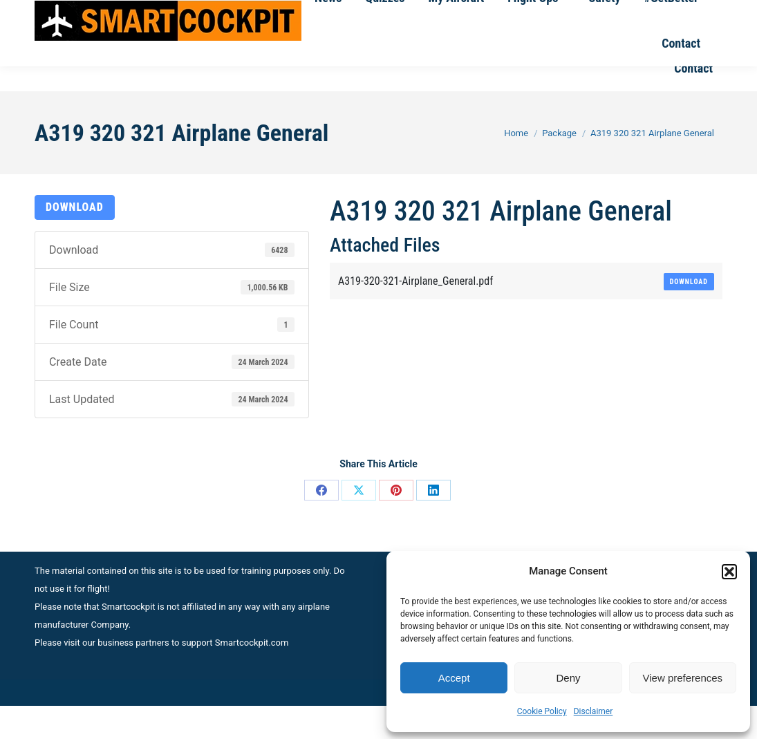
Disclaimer (593, 711)
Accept (454, 678)
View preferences (683, 678)
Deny (568, 678)
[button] (729, 572)
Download (75, 240)
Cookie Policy (542, 711)
